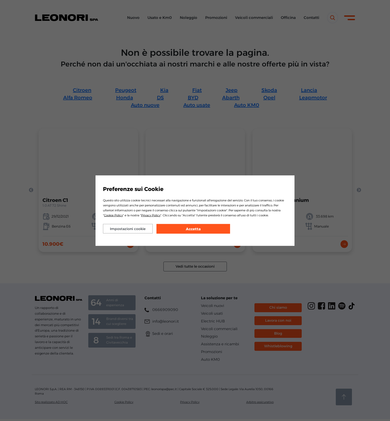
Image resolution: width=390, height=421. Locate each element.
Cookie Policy (113, 215)
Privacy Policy (150, 215)
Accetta (193, 228)
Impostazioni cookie (128, 228)
